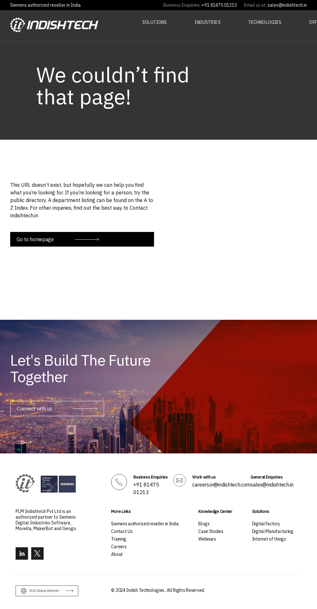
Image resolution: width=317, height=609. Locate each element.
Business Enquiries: (182, 5)
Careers (118, 547)
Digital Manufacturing (272, 531)
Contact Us (121, 531)
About (117, 554)
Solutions (154, 22)
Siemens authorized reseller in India (45, 5)
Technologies (265, 22)
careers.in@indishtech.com (221, 484)
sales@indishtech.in (271, 484)
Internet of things (269, 539)
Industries (207, 22)
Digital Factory (266, 524)
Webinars (207, 539)
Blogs (204, 524)
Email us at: (255, 5)
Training (118, 539)
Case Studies (210, 531)
